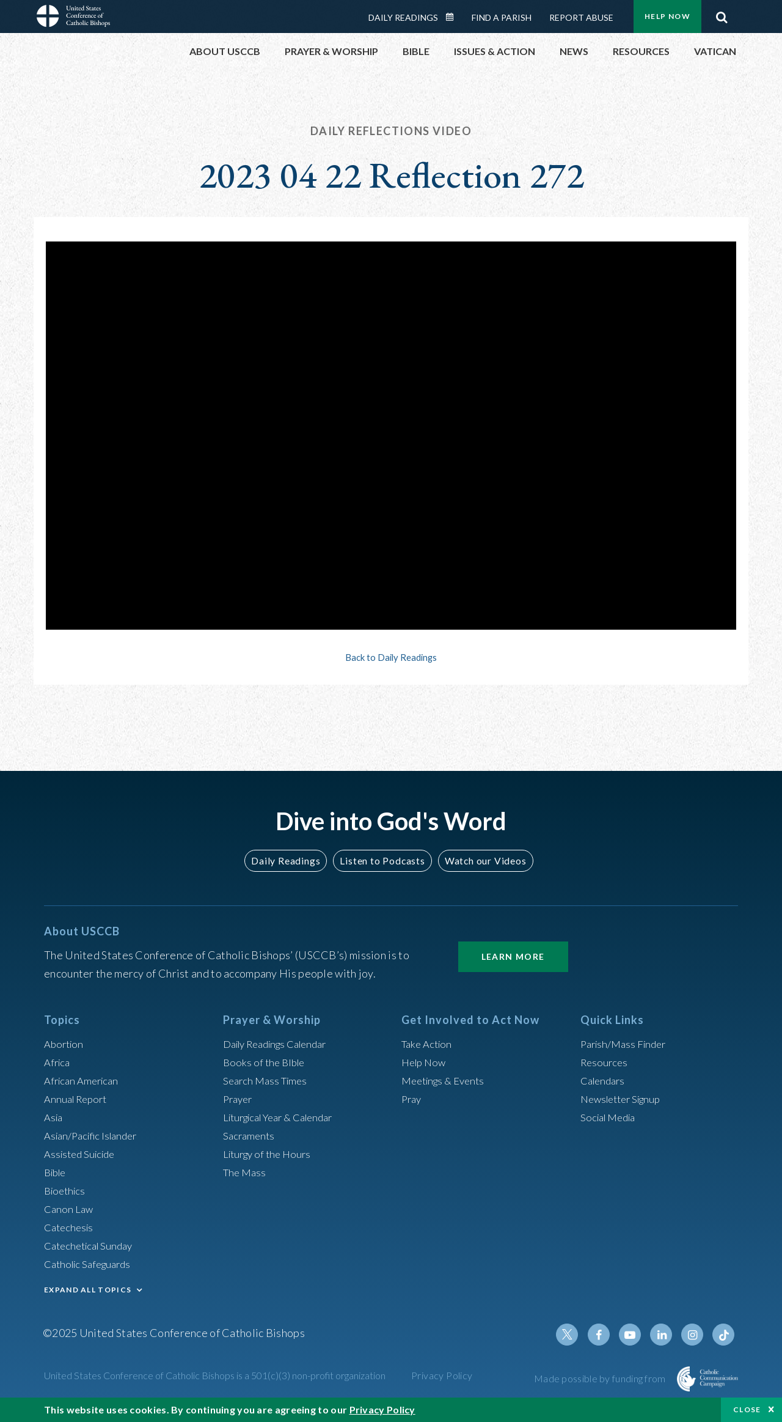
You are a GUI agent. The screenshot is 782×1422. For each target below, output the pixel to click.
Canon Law (69, 1208)
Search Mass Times (268, 1080)
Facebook (607, 1335)
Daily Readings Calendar (454, 17)
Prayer (239, 1098)
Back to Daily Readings (391, 657)
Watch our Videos (480, 860)
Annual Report (78, 1098)
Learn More (513, 956)
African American (84, 1080)
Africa (58, 1062)
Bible (57, 1172)
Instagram (695, 1335)
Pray (412, 1098)
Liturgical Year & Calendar (285, 1117)
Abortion (65, 1043)
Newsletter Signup (625, 1098)
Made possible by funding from (601, 1378)
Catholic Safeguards (91, 1263)
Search (721, 14)
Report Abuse (581, 17)
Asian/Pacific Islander (94, 1135)
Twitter (578, 1335)
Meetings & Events (446, 1080)
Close (747, 1409)
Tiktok (725, 1335)
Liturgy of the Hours (270, 1153)
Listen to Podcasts (382, 860)
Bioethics (66, 1190)
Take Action (428, 1043)
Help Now (667, 16)
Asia (54, 1117)
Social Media (610, 1117)
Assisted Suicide (83, 1153)
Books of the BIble (266, 1062)
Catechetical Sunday (92, 1245)
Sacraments (250, 1135)
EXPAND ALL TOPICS (87, 1289)
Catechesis (70, 1227)
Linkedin (666, 1335)
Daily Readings (403, 17)
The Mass (246, 1172)
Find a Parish (502, 17)
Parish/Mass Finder (626, 1043)
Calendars (604, 1080)
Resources (605, 1062)
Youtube (637, 1335)
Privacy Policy (442, 1375)
